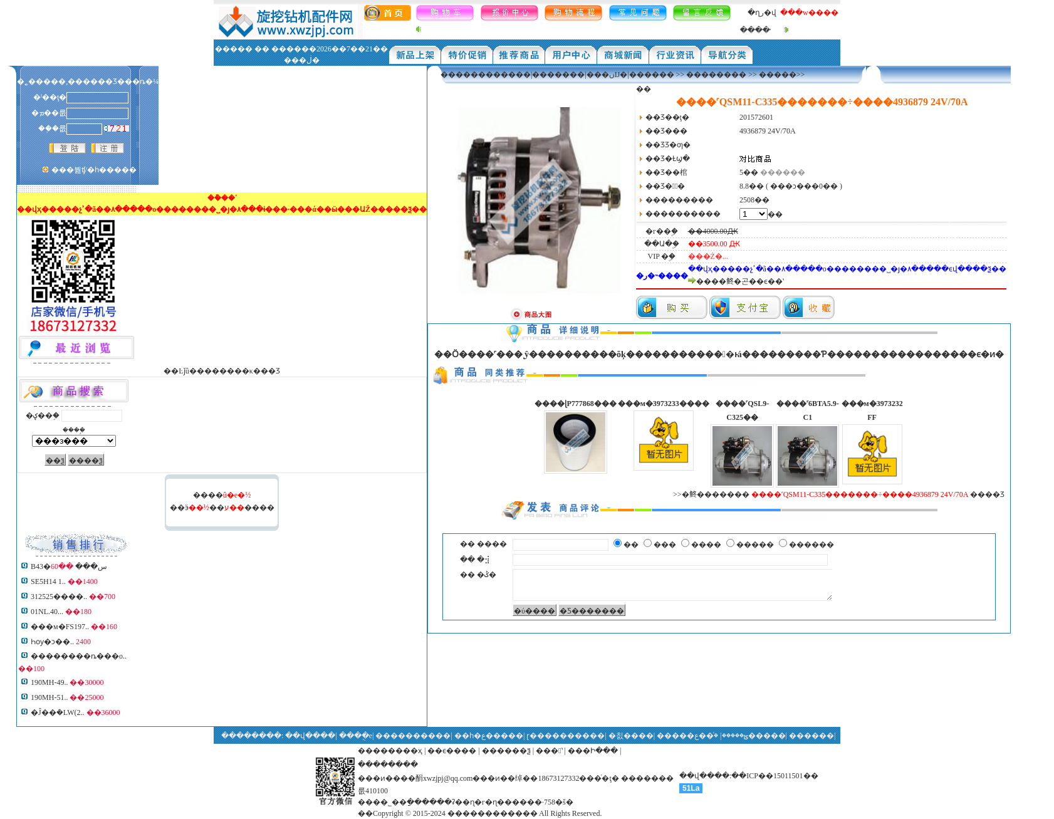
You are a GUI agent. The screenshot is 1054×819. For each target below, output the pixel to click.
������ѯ (506, 750)
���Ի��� (593, 750)
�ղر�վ (762, 12)
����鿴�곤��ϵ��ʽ (740, 281)
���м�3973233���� (663, 403)
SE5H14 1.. (48, 581)
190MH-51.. (49, 697)
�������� (716, 74)
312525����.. (59, 596)
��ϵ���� (451, 750)
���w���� (809, 12)
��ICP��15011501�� (774, 775)
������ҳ (397, 750)
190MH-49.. (49, 682)
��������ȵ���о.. (79, 656)
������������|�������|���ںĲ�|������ (557, 74)
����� (777, 74)
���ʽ (549, 750)
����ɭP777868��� (575, 403)
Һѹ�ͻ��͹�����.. (52, 641)
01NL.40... (47, 611)
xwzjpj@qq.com (447, 778)
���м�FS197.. (60, 626)
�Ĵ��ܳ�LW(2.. (57, 712)
